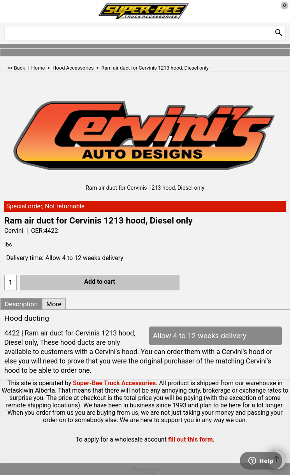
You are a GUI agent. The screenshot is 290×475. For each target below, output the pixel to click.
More (54, 304)
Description (21, 304)
